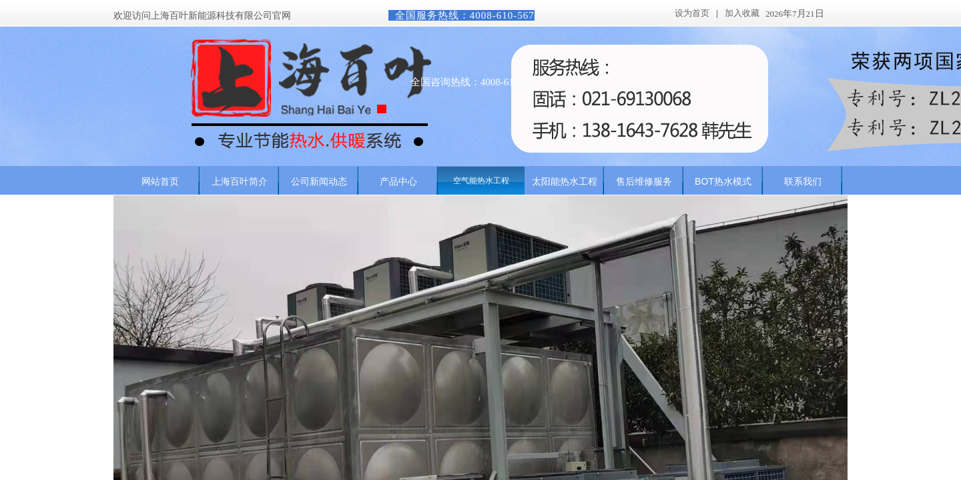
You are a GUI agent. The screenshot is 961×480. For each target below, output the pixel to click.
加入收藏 (742, 13)
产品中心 (398, 181)
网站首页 (160, 181)
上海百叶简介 (240, 181)
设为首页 (692, 13)
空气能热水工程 (481, 180)
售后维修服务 (644, 181)
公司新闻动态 (319, 181)
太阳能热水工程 (564, 181)
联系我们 (803, 181)
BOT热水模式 (723, 181)
